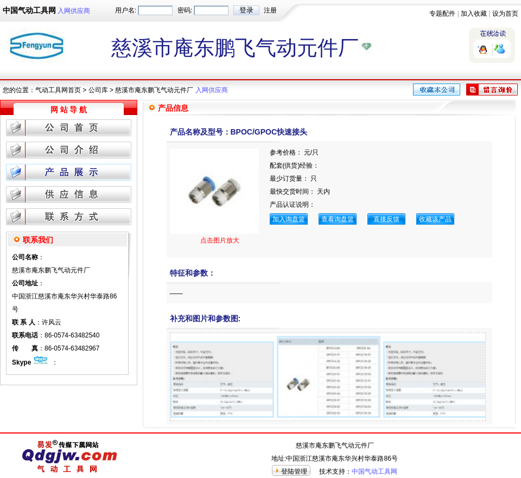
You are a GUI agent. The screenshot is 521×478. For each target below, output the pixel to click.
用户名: (125, 10)
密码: (184, 10)
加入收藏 (474, 13)
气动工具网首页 (58, 90)
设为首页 (505, 13)
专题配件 (442, 13)
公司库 (98, 90)
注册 (270, 10)
